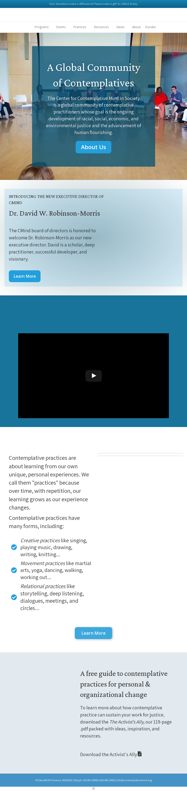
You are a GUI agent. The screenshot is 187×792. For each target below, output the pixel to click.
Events (61, 27)
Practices (79, 27)
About (136, 27)
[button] (93, 147)
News (120, 27)
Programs (42, 27)
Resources (101, 27)
